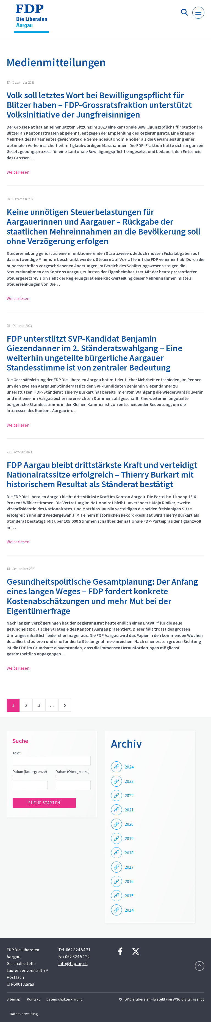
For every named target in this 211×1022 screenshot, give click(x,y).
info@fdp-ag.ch (73, 963)
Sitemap (13, 999)
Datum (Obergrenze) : (73, 774)
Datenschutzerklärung (64, 999)
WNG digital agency (188, 999)
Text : (17, 752)
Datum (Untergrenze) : (30, 774)
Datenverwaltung (24, 1013)
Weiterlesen (18, 172)
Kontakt (33, 999)
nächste (65, 706)
